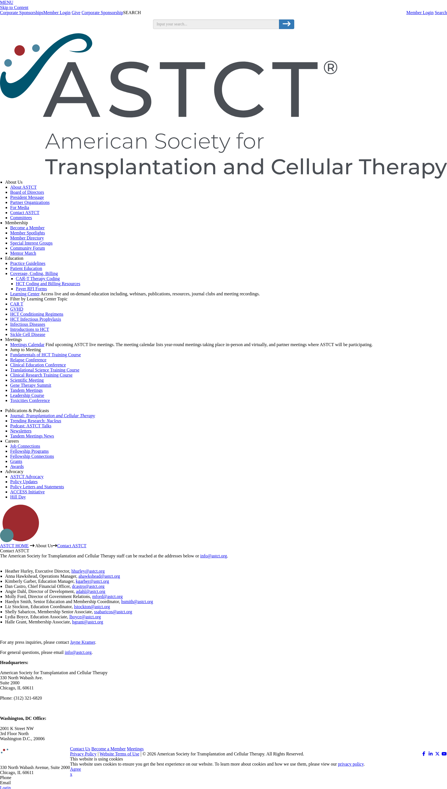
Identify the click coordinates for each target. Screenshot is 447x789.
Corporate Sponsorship (102, 12)
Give (76, 12)
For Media (19, 207)
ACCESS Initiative (27, 491)
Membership (16, 222)
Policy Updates (24, 481)
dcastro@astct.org (88, 586)
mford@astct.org (107, 596)
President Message (27, 197)
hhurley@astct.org (88, 571)
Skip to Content (14, 7)
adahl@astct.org (90, 591)
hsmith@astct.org (137, 601)
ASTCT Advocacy (26, 476)
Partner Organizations (30, 202)
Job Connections (25, 446)
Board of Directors (27, 192)
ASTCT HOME (14, 545)
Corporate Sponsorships (21, 12)
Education (14, 258)
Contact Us (80, 748)
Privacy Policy (83, 753)
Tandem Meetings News (32, 436)
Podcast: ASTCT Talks (30, 425)
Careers (12, 441)
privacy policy (351, 764)
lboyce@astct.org (85, 616)
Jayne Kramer (82, 642)
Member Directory (27, 238)
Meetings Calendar (27, 344)
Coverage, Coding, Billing (34, 273)
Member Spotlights (27, 232)
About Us (14, 182)
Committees (21, 217)
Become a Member (27, 227)
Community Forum (27, 248)
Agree (75, 769)
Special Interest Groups (31, 243)
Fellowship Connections (32, 456)
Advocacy (14, 471)
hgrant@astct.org (87, 621)
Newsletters (21, 430)
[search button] (286, 24)
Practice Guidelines (27, 263)
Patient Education (26, 268)
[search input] (216, 24)
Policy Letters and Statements (37, 486)
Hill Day (18, 497)
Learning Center (25, 293)
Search (441, 12)
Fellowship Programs (29, 451)
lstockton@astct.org (92, 606)
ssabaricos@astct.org (113, 611)
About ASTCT (23, 187)
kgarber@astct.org (92, 581)
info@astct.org (213, 555)
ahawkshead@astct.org (99, 576)
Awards (17, 466)
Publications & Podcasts (27, 410)
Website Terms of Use (119, 753)
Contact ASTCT (25, 212)
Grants (16, 461)
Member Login (419, 12)
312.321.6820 (24, 777)
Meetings (13, 339)
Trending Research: (35, 420)
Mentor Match (23, 253)
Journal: (52, 415)
